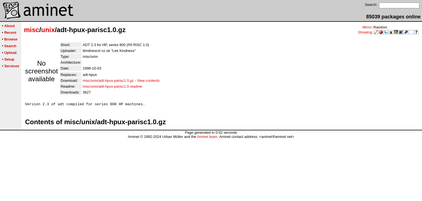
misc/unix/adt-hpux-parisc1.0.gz (108, 80)
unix (48, 30)
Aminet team (207, 137)
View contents (148, 80)
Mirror (367, 27)
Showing (365, 32)
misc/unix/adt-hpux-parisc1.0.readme (112, 86)
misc (31, 30)
